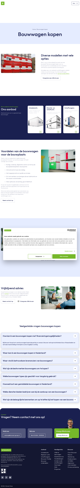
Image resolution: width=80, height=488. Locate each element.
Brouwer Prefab (45, 459)
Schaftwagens (45, 457)
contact (7, 293)
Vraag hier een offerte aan (51, 78)
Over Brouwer (71, 452)
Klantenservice (58, 454)
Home (34, 29)
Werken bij (70, 457)
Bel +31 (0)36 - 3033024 (37, 435)
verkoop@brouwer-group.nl (12, 435)
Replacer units (44, 454)
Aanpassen (40, 256)
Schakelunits (44, 452)
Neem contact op (8, 200)
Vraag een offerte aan (25, 301)
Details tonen (69, 251)
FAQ (55, 465)
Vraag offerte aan (63, 435)
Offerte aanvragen (59, 452)
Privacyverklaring (72, 465)
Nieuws (69, 454)
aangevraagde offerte (63, 73)
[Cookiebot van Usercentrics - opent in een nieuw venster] (68, 230)
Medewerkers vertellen (73, 459)
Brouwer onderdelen (46, 461)
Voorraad (56, 463)
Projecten (56, 467)
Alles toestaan (64, 256)
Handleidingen (58, 457)
